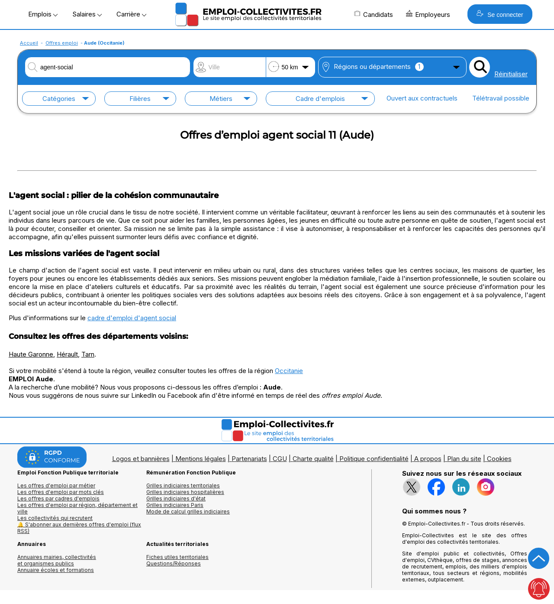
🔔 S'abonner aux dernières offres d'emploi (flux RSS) (79, 527)
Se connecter (500, 14)
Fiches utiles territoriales (177, 557)
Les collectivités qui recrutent (55, 518)
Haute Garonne (31, 354)
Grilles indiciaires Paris (174, 505)
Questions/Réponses (173, 563)
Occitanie (289, 371)
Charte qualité (313, 459)
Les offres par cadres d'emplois (58, 498)
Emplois (43, 14)
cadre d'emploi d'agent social (131, 318)
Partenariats (249, 459)
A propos (427, 459)
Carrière (131, 14)
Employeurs (428, 14)
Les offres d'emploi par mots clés (60, 492)
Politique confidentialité (374, 459)
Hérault (67, 354)
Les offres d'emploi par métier (56, 485)
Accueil (29, 43)
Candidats (373, 14)
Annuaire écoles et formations (55, 570)
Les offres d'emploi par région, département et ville (77, 508)
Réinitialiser (511, 74)
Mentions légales (200, 459)
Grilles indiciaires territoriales (183, 485)
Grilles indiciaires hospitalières (185, 492)
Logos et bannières (141, 459)
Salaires (87, 14)
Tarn (87, 354)
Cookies (499, 459)
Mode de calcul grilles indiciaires (188, 511)
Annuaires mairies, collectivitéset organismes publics (56, 560)
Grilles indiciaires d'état (176, 498)
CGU (280, 459)
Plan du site (464, 459)
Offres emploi (61, 43)
